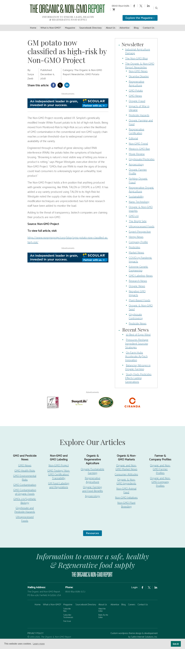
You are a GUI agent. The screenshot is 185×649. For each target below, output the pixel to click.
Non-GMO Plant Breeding (126, 500)
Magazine (67, 600)
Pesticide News (137, 319)
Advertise (115, 600)
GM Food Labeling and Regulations (58, 481)
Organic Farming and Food (141, 117)
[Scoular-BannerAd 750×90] (67, 99)
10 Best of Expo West (138, 330)
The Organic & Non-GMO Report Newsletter (139, 61)
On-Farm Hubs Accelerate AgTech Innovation (136, 352)
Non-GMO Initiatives (126, 493)
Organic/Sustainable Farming (92, 466)
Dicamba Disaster (139, 72)
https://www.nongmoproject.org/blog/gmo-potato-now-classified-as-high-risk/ (67, 236)
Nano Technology (139, 197)
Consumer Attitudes (126, 470)
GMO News (135, 91)
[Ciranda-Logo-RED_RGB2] (132, 398)
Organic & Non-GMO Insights (141, 204)
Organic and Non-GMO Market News (126, 463)
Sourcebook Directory (85, 600)
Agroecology (136, 160)
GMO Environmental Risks (24, 473)
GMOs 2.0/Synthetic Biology (24, 496)
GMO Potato (136, 86)
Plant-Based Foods (139, 296)
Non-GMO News (138, 66)
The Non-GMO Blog (136, 54)
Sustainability (136, 192)
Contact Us (143, 600)
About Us (102, 600)
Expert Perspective (140, 227)
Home (37, 600)
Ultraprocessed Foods (141, 222)
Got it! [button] (176, 644)
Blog (123, 600)
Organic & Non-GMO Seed (141, 303)
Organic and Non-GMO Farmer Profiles (160, 465)
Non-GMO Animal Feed (126, 486)
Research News (138, 276)
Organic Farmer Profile (138, 167)
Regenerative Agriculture (136, 79)
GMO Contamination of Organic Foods (24, 487)
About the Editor (102, 605)
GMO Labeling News (141, 271)
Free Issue (67, 617)
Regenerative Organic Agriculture (141, 185)
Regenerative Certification (136, 126)
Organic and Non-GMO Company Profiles (160, 477)
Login (134, 583)
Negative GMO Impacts (137, 288)
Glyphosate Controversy (136, 311)
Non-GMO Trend (138, 139)
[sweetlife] (79, 398)
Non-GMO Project (59, 461)
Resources (92, 529)
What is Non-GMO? (52, 600)
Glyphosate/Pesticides (142, 154)
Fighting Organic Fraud (138, 176)
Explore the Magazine (140, 14)
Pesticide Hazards (139, 110)
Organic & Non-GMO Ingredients (126, 477)
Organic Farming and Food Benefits (92, 484)
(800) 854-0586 (115, 5)
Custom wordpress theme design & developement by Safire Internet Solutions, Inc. (134, 631)
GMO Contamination (24, 480)
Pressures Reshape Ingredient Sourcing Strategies (136, 339)
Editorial (133, 134)
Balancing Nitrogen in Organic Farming (137, 362)
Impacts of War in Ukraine (139, 103)
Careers (131, 600)
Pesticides (134, 242)
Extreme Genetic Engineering (138, 264)
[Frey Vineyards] (52, 398)
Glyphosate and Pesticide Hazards (24, 505)
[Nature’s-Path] (105, 398)
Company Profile (138, 237)
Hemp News (136, 232)
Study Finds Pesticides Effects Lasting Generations (138, 373)
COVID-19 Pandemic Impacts (140, 255)
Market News (136, 248)
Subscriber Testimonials (68, 612)
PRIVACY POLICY (35, 629)
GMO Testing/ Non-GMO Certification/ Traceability (58, 470)
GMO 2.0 (134, 211)
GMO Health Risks (24, 466)
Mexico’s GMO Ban (139, 144)
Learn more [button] (39, 643)
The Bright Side (138, 216)
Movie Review (137, 149)
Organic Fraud (137, 96)
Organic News (137, 281)
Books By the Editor (103, 612)
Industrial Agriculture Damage (137, 46)
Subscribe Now (67, 605)
